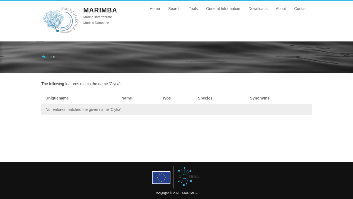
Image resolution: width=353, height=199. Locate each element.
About (281, 8)
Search (174, 8)
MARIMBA (100, 10)
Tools (193, 8)
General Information (223, 8)
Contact (300, 8)
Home (155, 8)
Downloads (258, 8)
